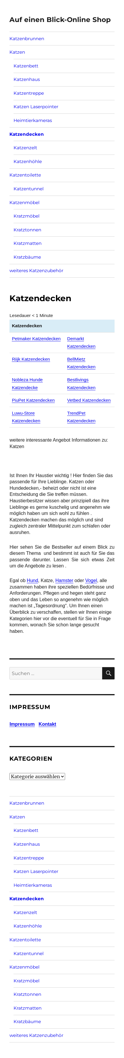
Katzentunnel (29, 188)
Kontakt (47, 724)
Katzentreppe (29, 93)
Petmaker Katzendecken (36, 338)
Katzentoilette (25, 175)
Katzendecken (26, 134)
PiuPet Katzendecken (33, 400)
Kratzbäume (27, 257)
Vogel (91, 580)
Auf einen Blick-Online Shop (60, 20)
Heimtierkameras (33, 120)
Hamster (64, 580)
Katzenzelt (25, 147)
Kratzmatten (28, 243)
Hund (32, 580)
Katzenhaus (27, 79)
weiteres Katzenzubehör (36, 270)
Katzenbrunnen (26, 38)
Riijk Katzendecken (31, 359)
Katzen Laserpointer (36, 106)
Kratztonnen (27, 230)
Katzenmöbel (24, 202)
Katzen (17, 52)
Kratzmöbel (26, 216)
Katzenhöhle (28, 161)
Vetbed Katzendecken (89, 400)
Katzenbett (26, 66)
